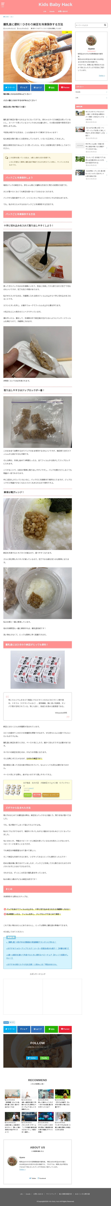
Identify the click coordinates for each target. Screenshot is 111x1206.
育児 (12, 1022)
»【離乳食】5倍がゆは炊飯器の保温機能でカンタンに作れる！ (31, 942)
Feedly (44, 1058)
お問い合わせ (63, 11)
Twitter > (22, 1169)
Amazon (27, 795)
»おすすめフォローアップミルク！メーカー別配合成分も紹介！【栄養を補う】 (37, 948)
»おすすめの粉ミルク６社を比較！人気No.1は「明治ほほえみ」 (32, 964)
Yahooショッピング (51, 795)
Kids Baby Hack (55, 4)
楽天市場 (37, 795)
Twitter (33, 1058)
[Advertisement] (23, 996)
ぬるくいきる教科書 (82, 1194)
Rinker (30, 788)
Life (44, 11)
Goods (52, 11)
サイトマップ (51, 1194)
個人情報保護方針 (65, 1194)
